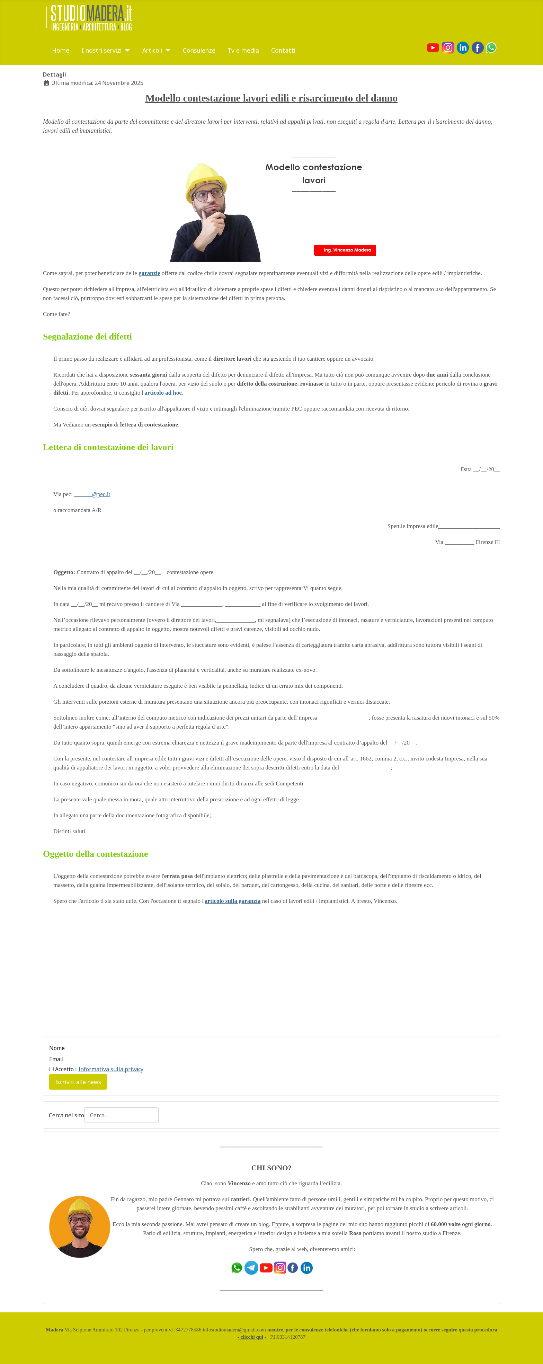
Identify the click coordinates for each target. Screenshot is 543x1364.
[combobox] (121, 1115)
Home (60, 50)
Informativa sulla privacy (110, 1069)
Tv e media (243, 50)
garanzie (149, 273)
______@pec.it (92, 494)
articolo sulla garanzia (232, 901)
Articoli (152, 50)
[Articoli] (166, 50)
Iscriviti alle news (78, 1082)
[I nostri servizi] (126, 50)
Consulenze (199, 50)
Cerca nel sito (66, 1115)
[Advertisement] (101, 974)
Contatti (283, 50)
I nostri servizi (101, 50)
